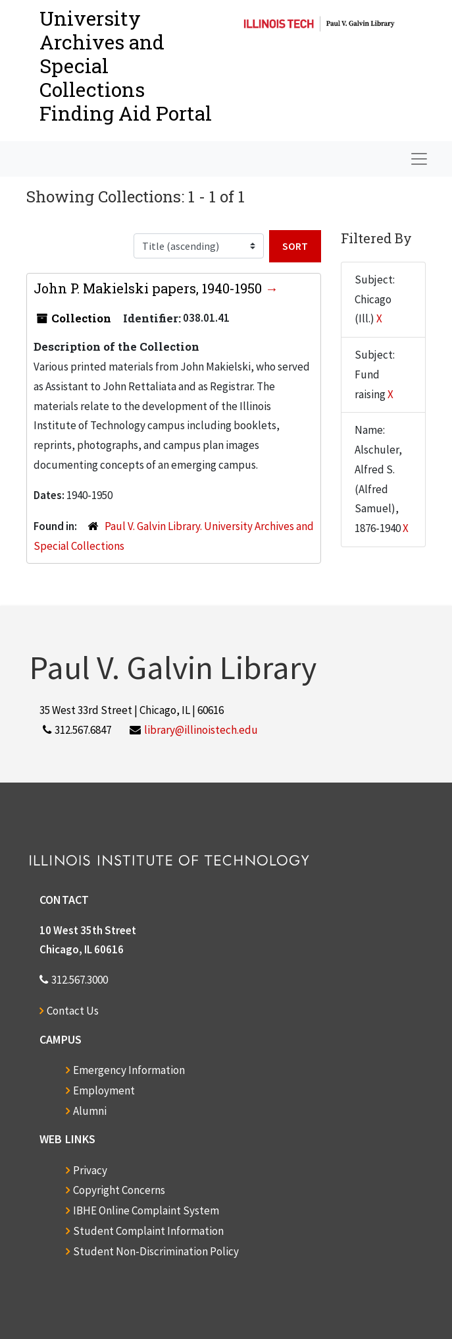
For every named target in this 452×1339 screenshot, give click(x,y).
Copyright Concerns (119, 1190)
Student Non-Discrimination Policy (156, 1251)
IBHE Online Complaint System (146, 1210)
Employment (104, 1090)
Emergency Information (129, 1070)
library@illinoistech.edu (201, 730)
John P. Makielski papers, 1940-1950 (149, 288)
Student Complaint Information (148, 1231)
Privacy (90, 1170)
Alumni (90, 1111)
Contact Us (73, 1010)
